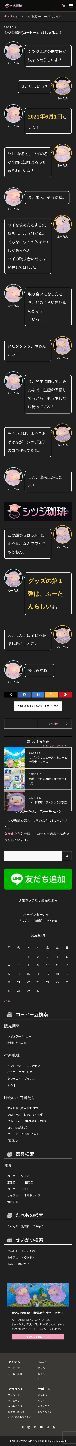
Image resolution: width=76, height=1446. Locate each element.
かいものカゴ (15, 1406)
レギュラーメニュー (19, 1036)
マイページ (14, 1395)
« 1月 (7, 1001)
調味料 (25, 1226)
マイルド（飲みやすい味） (23, 1108)
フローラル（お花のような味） (26, 1115)
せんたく (12, 1251)
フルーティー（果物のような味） (27, 1121)
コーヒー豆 (14, 1368)
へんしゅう (14, 1400)
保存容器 (12, 1202)
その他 (11, 1085)
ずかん (41, 1368)
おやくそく (43, 1406)
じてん (41, 1373)
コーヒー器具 (15, 1373)
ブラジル (29, 1079)
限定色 (29, 1182)
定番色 (11, 1182)
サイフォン (14, 1195)
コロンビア (25, 1072)
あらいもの (28, 1251)
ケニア (11, 1072)
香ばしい (12, 1140)
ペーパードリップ (18, 1176)
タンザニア (14, 1079)
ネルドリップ (32, 1195)
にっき (41, 1379)
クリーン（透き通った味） (23, 1134)
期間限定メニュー (18, 1043)
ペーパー (12, 1189)
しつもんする (45, 1412)
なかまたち (12, 834)
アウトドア (28, 1257)
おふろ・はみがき (18, 1264)
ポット (25, 1189)
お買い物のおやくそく (19, 1417)
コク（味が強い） (18, 1127)
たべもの (12, 1226)
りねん (41, 1400)
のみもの (38, 1226)
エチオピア (33, 1066)
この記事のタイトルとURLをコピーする (37, 706)
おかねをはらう (16, 1412)
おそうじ (12, 1257)
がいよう (42, 1395)
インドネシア (15, 1066)
